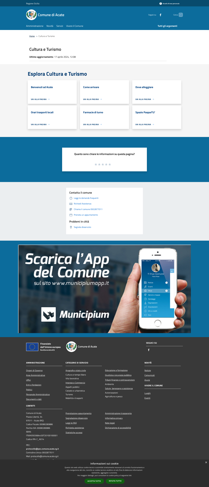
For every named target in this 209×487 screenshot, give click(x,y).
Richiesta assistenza (75, 427)
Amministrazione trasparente (118, 413)
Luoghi (147, 393)
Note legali (110, 423)
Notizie (147, 370)
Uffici (28, 380)
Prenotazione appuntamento (78, 413)
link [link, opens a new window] (130, 475)
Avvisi (147, 380)
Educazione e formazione (116, 370)
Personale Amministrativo (38, 394)
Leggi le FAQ (71, 423)
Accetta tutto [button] (94, 481)
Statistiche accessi (74, 432)
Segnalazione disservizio (77, 418)
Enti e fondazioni (33, 384)
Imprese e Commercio (75, 382)
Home (32, 36)
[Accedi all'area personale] (169, 3)
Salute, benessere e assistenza (119, 388)
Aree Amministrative (35, 375)
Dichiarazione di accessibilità (118, 427)
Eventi (147, 398)
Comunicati (149, 375)
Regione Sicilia (32, 3)
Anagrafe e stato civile (76, 370)
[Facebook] (156, 15)
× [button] (206, 463)
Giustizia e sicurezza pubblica (118, 375)
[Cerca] (179, 15)
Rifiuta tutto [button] (115, 481)
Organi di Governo (34, 370)
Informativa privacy (114, 418)
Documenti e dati (34, 399)
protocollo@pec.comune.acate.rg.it (42, 448)
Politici (29, 389)
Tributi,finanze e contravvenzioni (120, 379)
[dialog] (104, 473)
